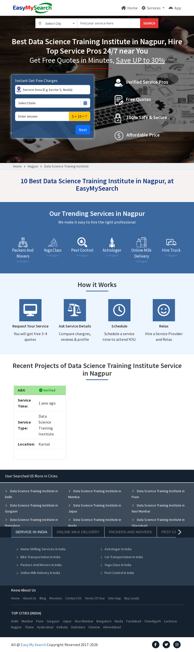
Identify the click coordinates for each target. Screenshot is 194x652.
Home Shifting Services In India (40, 549)
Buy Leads (131, 598)
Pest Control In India (117, 572)
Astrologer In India (115, 549)
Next (83, 129)
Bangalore (103, 621)
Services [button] (151, 7)
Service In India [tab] (31, 532)
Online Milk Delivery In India (38, 572)
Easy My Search (33, 644)
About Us (29, 598)
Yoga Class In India (115, 565)
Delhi (14, 621)
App (175, 7)
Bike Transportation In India (38, 557)
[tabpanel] (97, 513)
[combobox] (56, 23)
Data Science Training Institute (66, 166)
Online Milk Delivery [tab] (78, 532)
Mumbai (27, 621)
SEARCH (149, 23)
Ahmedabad (112, 627)
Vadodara (78, 627)
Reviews (55, 598)
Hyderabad (45, 627)
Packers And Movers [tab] (130, 532)
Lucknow (170, 621)
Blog (43, 598)
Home (129, 7)
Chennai (94, 627)
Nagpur (33, 166)
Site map (114, 598)
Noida (119, 621)
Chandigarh (152, 621)
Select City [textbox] (53, 23)
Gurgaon (53, 621)
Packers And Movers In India (39, 565)
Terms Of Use (95, 598)
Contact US (73, 598)
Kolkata (62, 627)
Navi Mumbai (84, 621)
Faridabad (133, 621)
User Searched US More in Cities (31, 475)
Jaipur (67, 621)
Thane (29, 627)
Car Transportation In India (121, 557)
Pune (39, 621)
